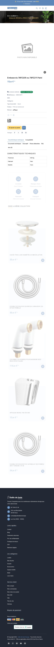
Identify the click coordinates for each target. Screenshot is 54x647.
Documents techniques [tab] (14, 143)
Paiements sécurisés (13, 535)
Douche (9, 563)
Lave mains (10, 576)
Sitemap (9, 604)
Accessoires (10, 566)
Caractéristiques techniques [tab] (16, 140)
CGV (8, 544)
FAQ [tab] (42, 143)
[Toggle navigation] (46, 8)
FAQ (8, 598)
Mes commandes (12, 589)
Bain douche (10, 560)
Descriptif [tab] (25, 143)
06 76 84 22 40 (15, 507)
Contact (9, 529)
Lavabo (9, 557)
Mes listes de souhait (13, 592)
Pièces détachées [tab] (35, 143)
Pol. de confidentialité (13, 538)
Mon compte (10, 586)
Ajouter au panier (14, 127)
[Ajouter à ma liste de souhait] (24, 128)
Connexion (26, 3)
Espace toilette (11, 569)
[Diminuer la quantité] (8, 115)
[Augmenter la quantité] (13, 115)
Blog (8, 532)
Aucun (15, 16)
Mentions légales (12, 547)
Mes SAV (9, 595)
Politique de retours (12, 541)
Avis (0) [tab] (10, 147)
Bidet (8, 573)
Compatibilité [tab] (29, 140)
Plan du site (10, 601)
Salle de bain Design (23, 637)
